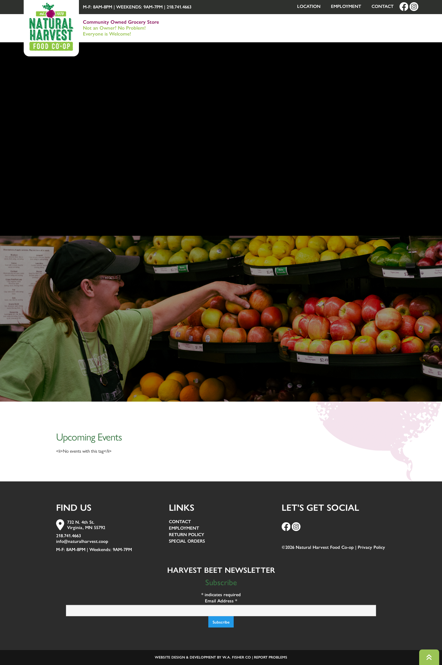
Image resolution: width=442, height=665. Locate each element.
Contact (383, 6)
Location (309, 6)
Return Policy (186, 534)
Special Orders (187, 541)
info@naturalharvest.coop (82, 541)
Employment (346, 6)
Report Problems (270, 657)
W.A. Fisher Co (236, 657)
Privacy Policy (371, 547)
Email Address (221, 601)
